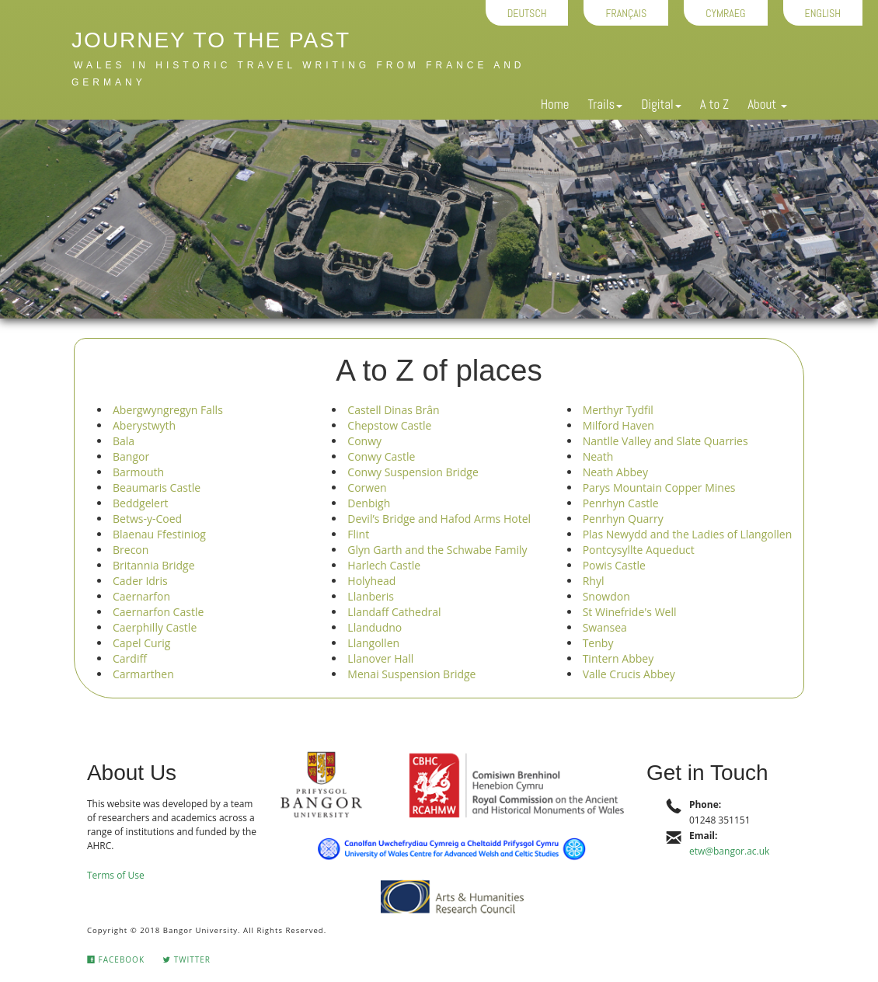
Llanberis (370, 596)
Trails (604, 104)
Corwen (366, 487)
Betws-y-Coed (147, 518)
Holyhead (371, 580)
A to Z (714, 104)
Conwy (364, 441)
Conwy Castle (381, 456)
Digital (661, 104)
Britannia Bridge (154, 565)
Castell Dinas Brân (393, 409)
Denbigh (368, 503)
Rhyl (593, 580)
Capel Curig (141, 643)
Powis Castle (614, 565)
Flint (358, 534)
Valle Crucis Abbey (629, 674)
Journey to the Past (210, 40)
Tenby (598, 643)
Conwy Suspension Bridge (412, 472)
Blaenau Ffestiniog (159, 534)
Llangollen (373, 643)
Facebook (116, 959)
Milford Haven (618, 425)
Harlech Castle (383, 565)
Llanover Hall (380, 658)
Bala (123, 441)
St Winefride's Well (630, 611)
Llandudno (374, 627)
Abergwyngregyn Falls (168, 409)
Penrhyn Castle (621, 503)
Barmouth (138, 472)
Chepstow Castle (389, 425)
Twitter (186, 959)
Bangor (131, 456)
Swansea (605, 627)
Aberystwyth (144, 425)
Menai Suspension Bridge (411, 674)
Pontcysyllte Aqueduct (639, 549)
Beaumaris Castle (156, 487)
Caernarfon (141, 596)
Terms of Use (116, 875)
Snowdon (606, 596)
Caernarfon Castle (158, 611)
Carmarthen (143, 674)
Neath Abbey (615, 472)
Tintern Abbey (618, 658)
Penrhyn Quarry (623, 518)
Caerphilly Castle (155, 627)
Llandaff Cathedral (394, 611)
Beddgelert (141, 503)
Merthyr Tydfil (618, 409)
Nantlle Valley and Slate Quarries (665, 441)
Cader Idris (140, 580)
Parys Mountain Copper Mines (659, 487)
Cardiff (130, 658)
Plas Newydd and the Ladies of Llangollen (688, 534)
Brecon (130, 549)
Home (555, 104)
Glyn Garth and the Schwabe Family (437, 549)
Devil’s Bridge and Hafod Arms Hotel (439, 518)
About (767, 104)
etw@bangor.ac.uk (729, 851)
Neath (598, 456)
